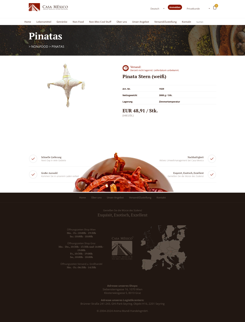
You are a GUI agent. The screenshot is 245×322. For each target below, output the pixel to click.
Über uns (122, 21)
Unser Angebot (140, 21)
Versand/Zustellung (165, 21)
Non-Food (78, 21)
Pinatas (58, 46)
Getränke (62, 21)
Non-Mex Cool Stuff (100, 21)
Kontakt (186, 21)
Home (27, 21)
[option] (66, 85)
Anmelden (174, 7)
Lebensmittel (43, 21)
